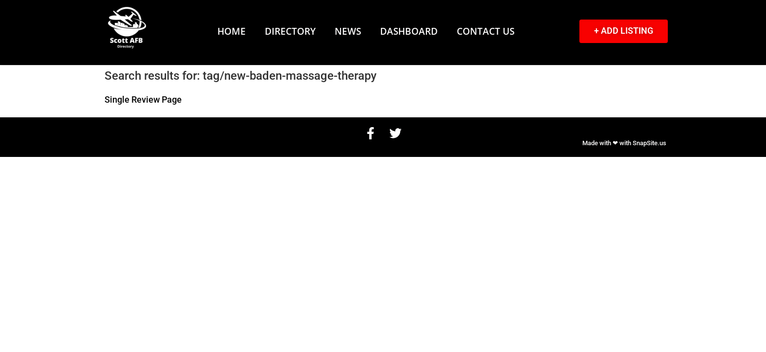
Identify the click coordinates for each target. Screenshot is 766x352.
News (348, 31)
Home (231, 31)
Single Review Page (143, 100)
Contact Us (485, 31)
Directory (290, 31)
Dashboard (409, 31)
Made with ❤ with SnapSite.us (624, 143)
